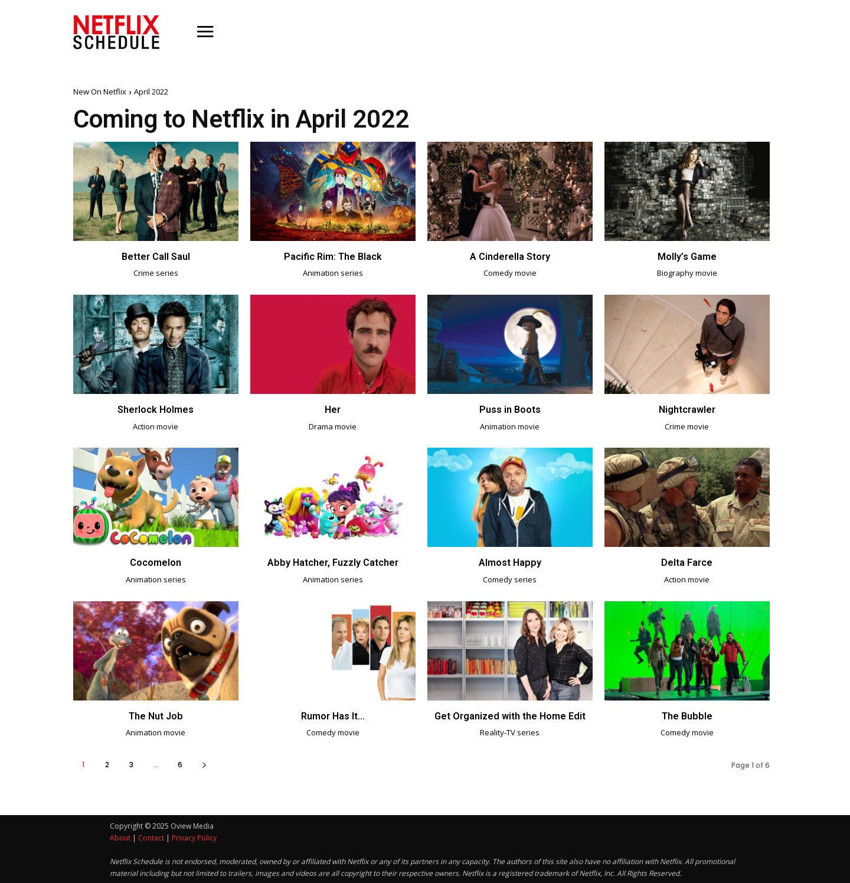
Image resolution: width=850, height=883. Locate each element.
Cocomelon (156, 562)
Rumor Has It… (333, 714)
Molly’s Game (687, 256)
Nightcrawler (686, 409)
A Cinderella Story (510, 256)
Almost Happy (510, 562)
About (120, 837)
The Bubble (687, 714)
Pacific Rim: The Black (332, 256)
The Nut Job (156, 714)
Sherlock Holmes (155, 409)
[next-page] (204, 763)
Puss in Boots (510, 409)
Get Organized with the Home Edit (509, 714)
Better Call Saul (156, 256)
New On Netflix (99, 91)
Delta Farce (687, 562)
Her (333, 409)
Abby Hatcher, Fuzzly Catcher (332, 562)
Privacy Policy (194, 837)
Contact (151, 837)
